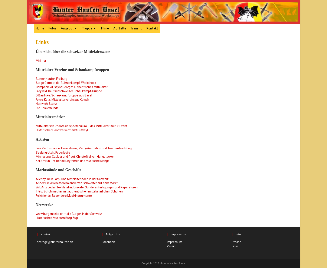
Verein (171, 246)
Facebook (108, 242)
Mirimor (41, 60)
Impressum (174, 242)
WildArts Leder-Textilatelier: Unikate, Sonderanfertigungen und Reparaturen (87, 187)
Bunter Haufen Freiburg (51, 78)
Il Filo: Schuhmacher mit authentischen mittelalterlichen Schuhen (79, 191)
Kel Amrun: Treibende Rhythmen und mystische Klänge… (73, 161)
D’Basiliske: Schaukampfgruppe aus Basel (64, 95)
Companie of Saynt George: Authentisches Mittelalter (72, 87)
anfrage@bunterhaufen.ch (55, 242)
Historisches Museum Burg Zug (57, 218)
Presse (236, 242)
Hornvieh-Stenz (46, 103)
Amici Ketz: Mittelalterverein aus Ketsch (62, 99)
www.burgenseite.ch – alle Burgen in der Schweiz (69, 214)
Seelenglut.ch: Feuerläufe (53, 152)
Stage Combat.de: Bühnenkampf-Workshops (66, 82)
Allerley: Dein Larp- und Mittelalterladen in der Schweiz (72, 179)
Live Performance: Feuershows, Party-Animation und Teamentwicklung (84, 148)
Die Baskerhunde (47, 108)
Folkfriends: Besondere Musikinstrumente (64, 195)
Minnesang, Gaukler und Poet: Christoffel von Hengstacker (75, 156)
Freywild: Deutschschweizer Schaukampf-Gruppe (69, 91)
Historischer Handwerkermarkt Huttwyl (62, 130)
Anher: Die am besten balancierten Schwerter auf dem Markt (77, 183)
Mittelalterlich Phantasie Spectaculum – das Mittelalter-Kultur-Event (81, 126)
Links (235, 246)
